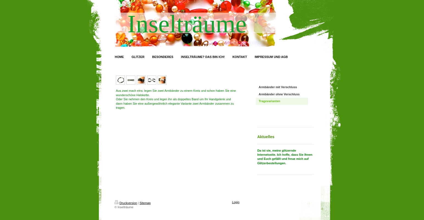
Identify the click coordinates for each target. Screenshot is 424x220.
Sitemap (145, 203)
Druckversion (126, 203)
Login (235, 202)
